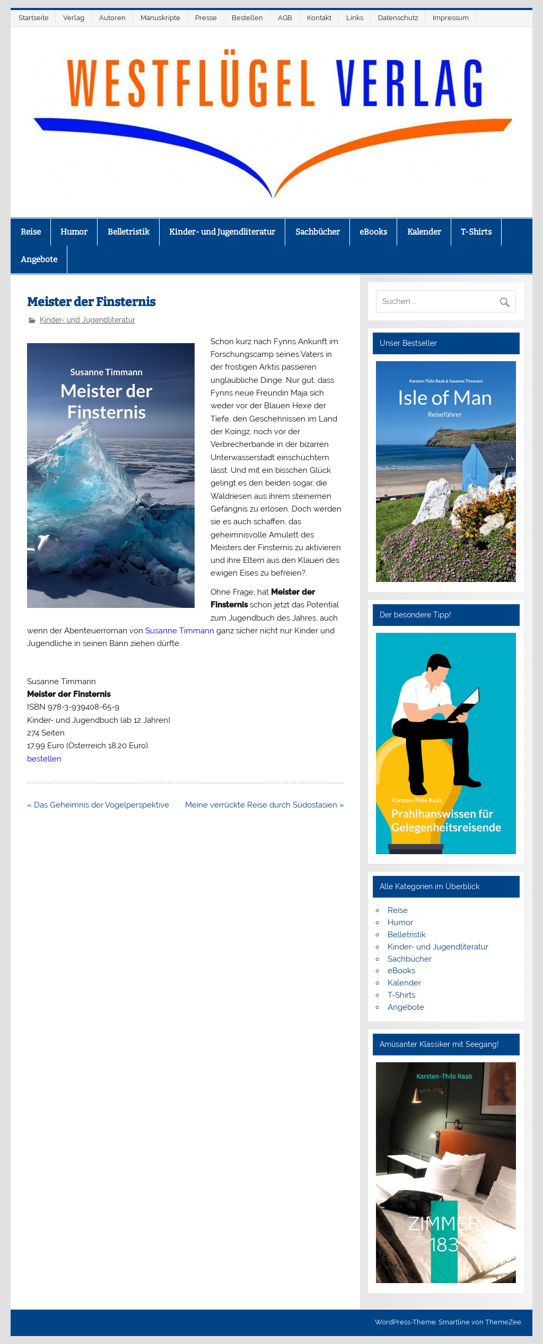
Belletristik (129, 232)
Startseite (34, 18)
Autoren (112, 18)
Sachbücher (317, 232)
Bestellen (247, 18)
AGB (285, 18)
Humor (73, 232)
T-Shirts (476, 232)
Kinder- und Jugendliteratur (222, 232)
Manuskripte (160, 18)
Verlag (73, 18)
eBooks (373, 232)
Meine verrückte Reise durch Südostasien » (264, 805)
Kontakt (319, 18)
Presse (206, 18)
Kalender (424, 232)
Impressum (451, 18)
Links (354, 18)
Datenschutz (398, 18)
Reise (31, 232)
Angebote (39, 259)
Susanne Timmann (179, 630)
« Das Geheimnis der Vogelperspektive (98, 805)
